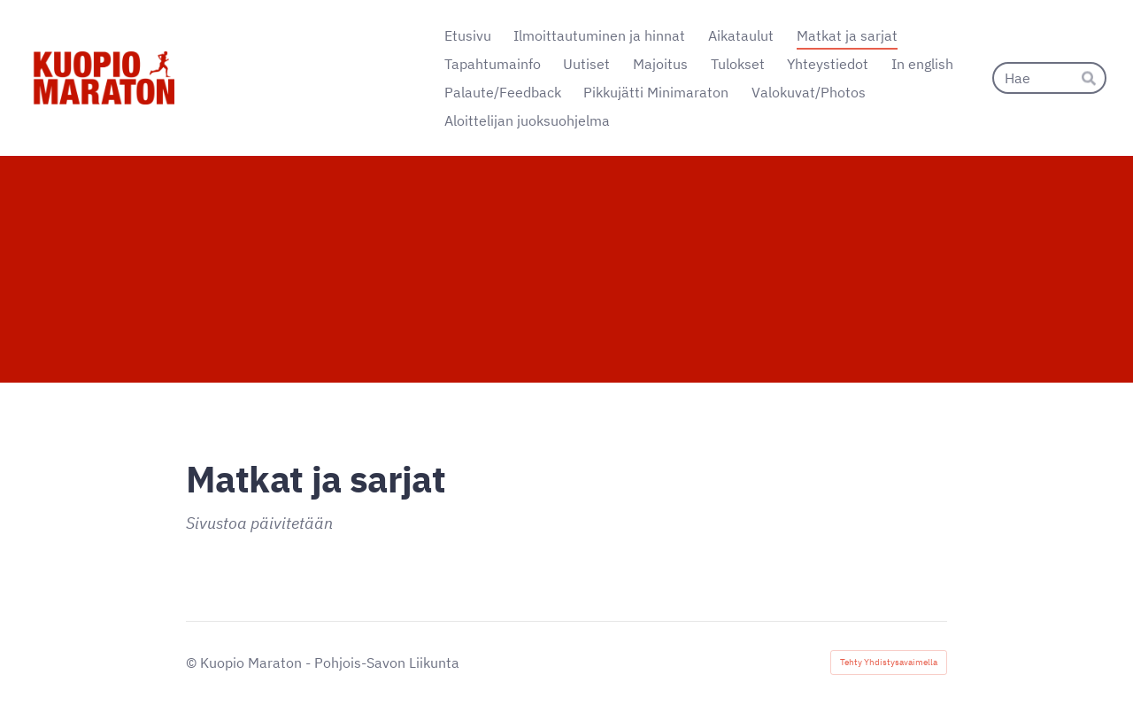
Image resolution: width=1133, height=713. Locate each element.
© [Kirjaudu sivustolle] (193, 662)
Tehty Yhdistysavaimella (888, 662)
